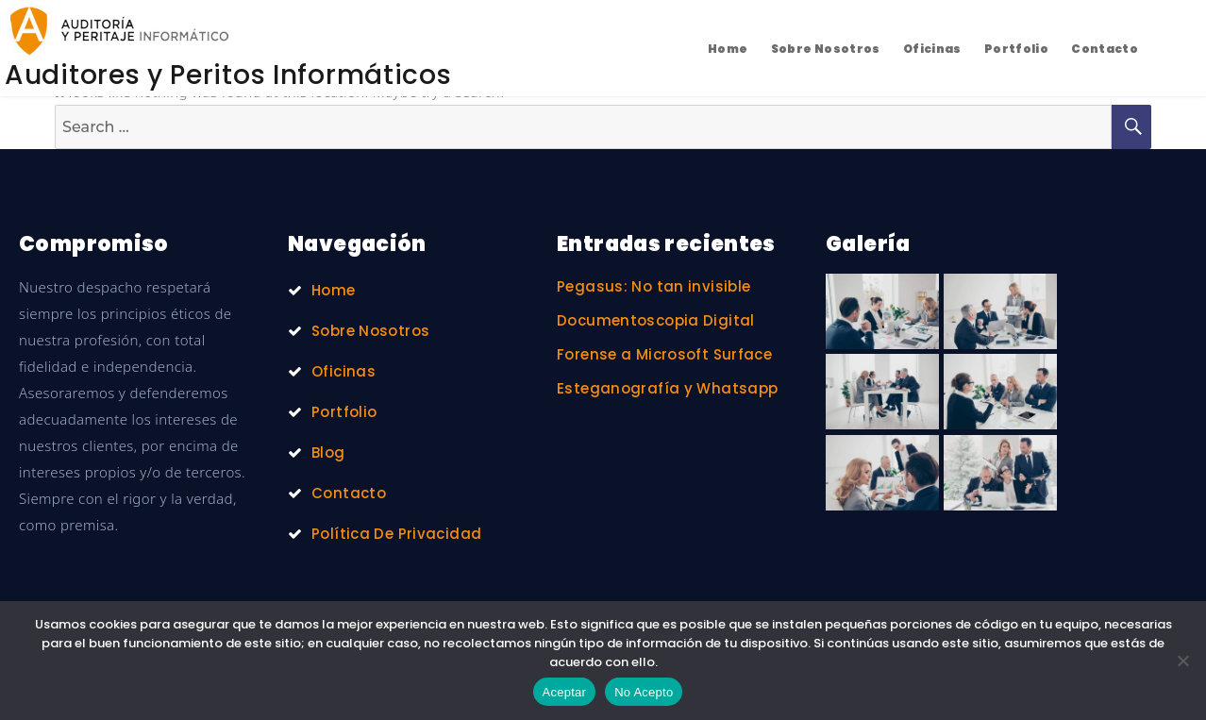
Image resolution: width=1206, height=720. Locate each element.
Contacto (1104, 49)
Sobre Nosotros (825, 49)
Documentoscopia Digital (656, 320)
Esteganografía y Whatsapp (667, 388)
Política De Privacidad (396, 534)
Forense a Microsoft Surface (664, 354)
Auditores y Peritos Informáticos (228, 75)
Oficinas (932, 49)
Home (728, 49)
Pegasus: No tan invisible (653, 286)
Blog (328, 452)
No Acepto (643, 692)
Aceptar (565, 692)
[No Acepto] (1182, 660)
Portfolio (1016, 49)
